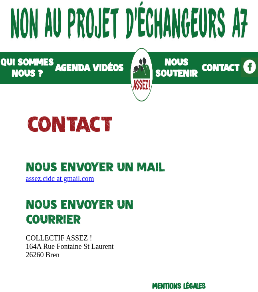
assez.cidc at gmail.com (60, 179)
